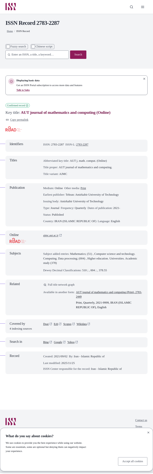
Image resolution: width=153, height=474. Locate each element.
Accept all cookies (132, 461)
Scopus (68, 325)
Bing (46, 343)
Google (58, 343)
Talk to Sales (23, 90)
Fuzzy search (18, 46)
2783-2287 (82, 145)
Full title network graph (60, 285)
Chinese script (43, 46)
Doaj (46, 325)
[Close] (148, 432)
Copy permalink (17, 120)
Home (10, 31)
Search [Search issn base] (78, 55)
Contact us (140, 421)
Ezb (56, 325)
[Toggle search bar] (131, 7)
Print (83, 188)
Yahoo (72, 343)
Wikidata (83, 325)
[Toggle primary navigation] (142, 7)
